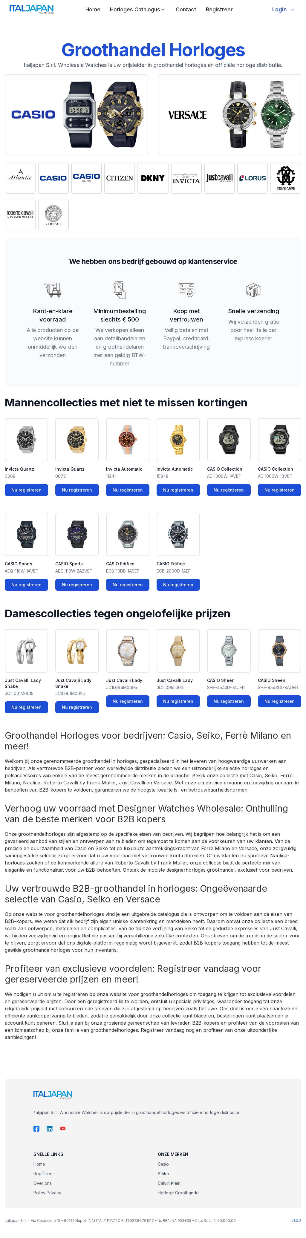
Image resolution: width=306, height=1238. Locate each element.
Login (283, 9)
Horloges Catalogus (138, 9)
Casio (163, 1164)
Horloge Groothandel (179, 1192)
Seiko (163, 1173)
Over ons (42, 1183)
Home (92, 9)
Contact (186, 9)
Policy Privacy (47, 1192)
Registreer (219, 9)
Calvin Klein (169, 1183)
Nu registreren (26, 489)
